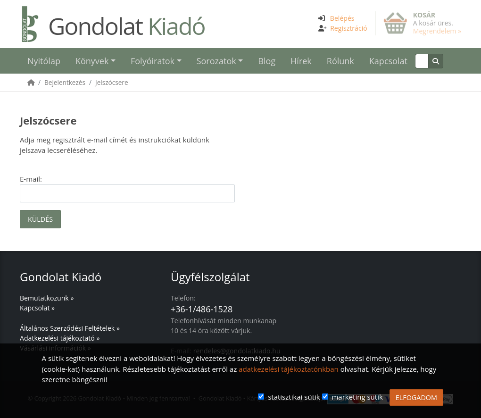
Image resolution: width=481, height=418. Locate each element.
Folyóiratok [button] (152, 61)
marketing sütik (357, 396)
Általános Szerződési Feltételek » (70, 328)
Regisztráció (348, 28)
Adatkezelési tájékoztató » (60, 338)
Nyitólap (43, 61)
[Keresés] (422, 61)
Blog (266, 61)
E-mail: (31, 179)
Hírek (301, 61)
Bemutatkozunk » (47, 297)
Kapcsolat (388, 61)
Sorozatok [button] (216, 61)
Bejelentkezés (64, 82)
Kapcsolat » (37, 307)
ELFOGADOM (416, 397)
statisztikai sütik (294, 396)
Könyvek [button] (91, 61)
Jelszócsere (111, 82)
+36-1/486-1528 (201, 309)
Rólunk (340, 61)
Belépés (342, 18)
